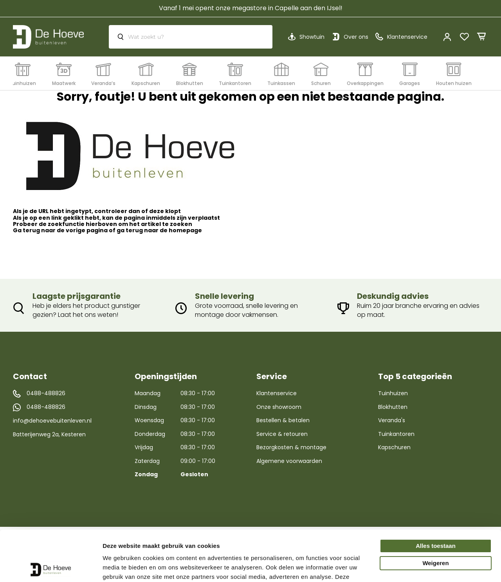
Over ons (356, 37)
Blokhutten (392, 407)
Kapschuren (394, 447)
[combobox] (190, 37)
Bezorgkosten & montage (291, 447)
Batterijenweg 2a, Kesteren (49, 434)
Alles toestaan (436, 495)
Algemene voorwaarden (289, 461)
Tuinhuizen (393, 393)
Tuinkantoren (396, 434)
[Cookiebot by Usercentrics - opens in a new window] (50, 567)
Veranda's (391, 420)
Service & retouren (282, 434)
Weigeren (435, 512)
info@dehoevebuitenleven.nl (52, 421)
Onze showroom (278, 407)
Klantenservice (276, 393)
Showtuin (311, 37)
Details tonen (121, 566)
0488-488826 (46, 393)
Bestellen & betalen (283, 420)
